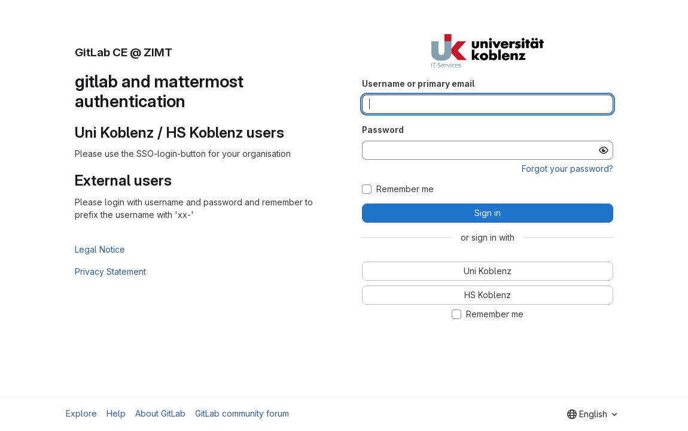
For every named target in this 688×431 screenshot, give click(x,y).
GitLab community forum (242, 413)
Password (383, 130)
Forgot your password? (567, 168)
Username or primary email (418, 83)
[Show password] (603, 150)
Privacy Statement (110, 271)
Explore (81, 413)
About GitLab (160, 413)
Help (116, 413)
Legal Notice (100, 249)
